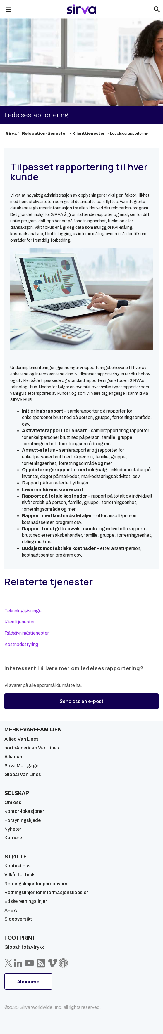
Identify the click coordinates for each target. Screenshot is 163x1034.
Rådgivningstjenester (26, 633)
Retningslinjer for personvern (35, 883)
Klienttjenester (88, 133)
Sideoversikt (18, 919)
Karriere (13, 837)
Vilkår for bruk (19, 874)
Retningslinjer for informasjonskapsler (46, 892)
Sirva (11, 133)
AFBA (10, 910)
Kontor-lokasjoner (24, 811)
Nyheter (12, 829)
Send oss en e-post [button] (82, 701)
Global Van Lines (22, 774)
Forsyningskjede (22, 820)
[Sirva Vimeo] (52, 963)
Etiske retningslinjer (25, 901)
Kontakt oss (17, 865)
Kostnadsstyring (21, 644)
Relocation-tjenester (44, 133)
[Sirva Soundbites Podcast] (63, 963)
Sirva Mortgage (21, 765)
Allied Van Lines (21, 739)
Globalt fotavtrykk (24, 947)
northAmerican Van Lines (31, 747)
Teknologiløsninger (23, 610)
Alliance (13, 756)
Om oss (12, 802)
